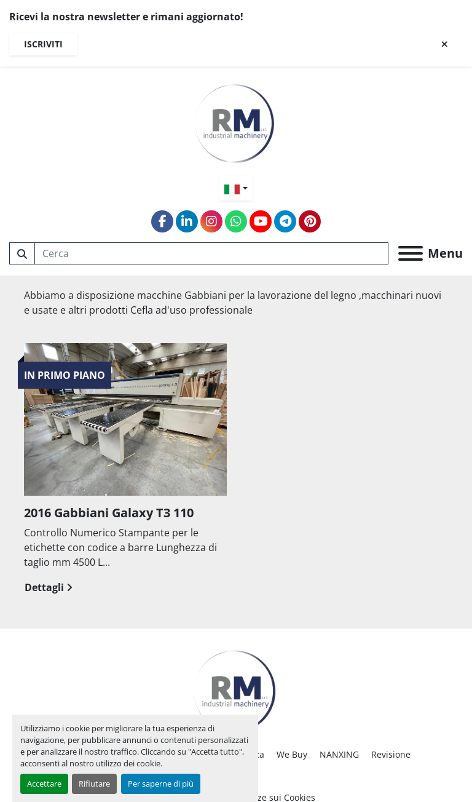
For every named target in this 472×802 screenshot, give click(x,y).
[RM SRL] (236, 688)
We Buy (292, 754)
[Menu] (410, 253)
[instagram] (211, 221)
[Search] (211, 253)
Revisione (391, 754)
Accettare (44, 783)
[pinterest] (310, 221)
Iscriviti (43, 44)
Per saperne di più (161, 783)
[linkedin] (187, 221)
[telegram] (285, 221)
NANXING (339, 754)
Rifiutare (94, 783)
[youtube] (261, 221)
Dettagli (49, 587)
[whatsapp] (236, 221)
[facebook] (162, 221)
